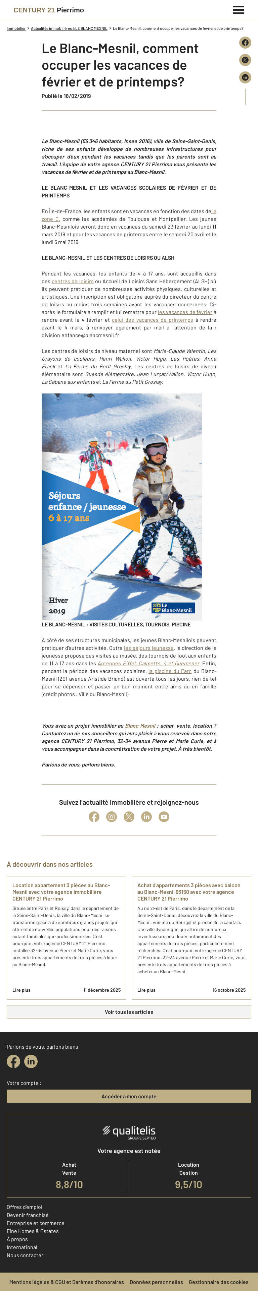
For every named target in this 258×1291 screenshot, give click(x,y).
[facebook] (13, 1061)
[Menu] (239, 9)
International (22, 1247)
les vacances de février (185, 312)
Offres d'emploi (24, 1207)
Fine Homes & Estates (33, 1231)
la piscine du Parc (169, 671)
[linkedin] (31, 1061)
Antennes (148, 663)
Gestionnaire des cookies (219, 1282)
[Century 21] (48, 10)
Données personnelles (156, 1282)
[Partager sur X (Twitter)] (245, 60)
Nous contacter (25, 1255)
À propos (17, 1239)
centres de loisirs (72, 281)
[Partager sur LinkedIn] (245, 77)
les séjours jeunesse (149, 647)
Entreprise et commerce (35, 1223)
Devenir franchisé (28, 1215)
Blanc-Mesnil (140, 725)
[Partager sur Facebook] (245, 43)
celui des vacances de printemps (152, 319)
